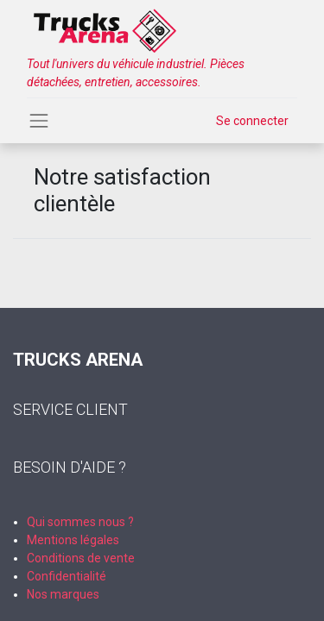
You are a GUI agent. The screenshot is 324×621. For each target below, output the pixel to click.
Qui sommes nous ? (80, 522)
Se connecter (252, 121)
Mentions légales (73, 540)
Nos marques (63, 594)
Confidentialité (66, 576)
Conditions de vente (81, 558)
